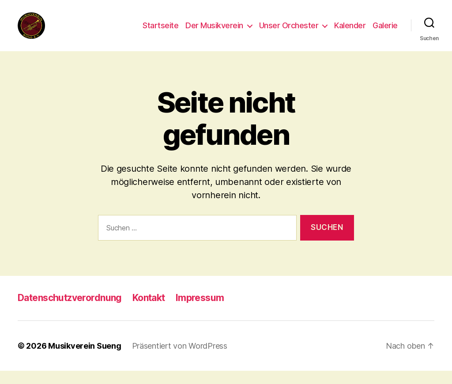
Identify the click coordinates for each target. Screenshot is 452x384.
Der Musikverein (214, 32)
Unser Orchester (289, 32)
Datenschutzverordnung (70, 310)
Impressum (200, 310)
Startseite (160, 32)
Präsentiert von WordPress (179, 359)
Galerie (385, 32)
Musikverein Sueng (84, 359)
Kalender (349, 32)
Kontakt (148, 310)
